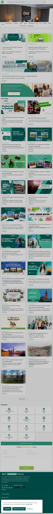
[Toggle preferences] (30, 509)
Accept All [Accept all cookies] (7, 508)
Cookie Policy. (29, 504)
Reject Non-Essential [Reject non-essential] (19, 508)
